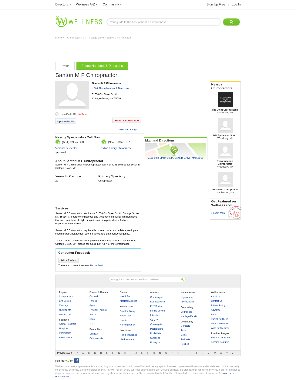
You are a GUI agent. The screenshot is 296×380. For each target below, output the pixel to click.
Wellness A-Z (85, 4)
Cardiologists (156, 297)
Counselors (186, 312)
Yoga (92, 323)
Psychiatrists (187, 297)
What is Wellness (219, 323)
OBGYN (154, 319)
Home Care (125, 315)
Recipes (185, 344)
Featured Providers (220, 337)
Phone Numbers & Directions (102, 66)
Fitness (93, 301)
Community (111, 4)
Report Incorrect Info (126, 120)
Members (185, 326)
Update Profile (65, 121)
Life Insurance (127, 339)
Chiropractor (73, 37)
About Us (215, 296)
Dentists (93, 333)
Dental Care (95, 329)
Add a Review (68, 260)
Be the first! (96, 265)
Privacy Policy (218, 305)
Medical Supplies (128, 301)
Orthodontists (96, 338)
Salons (92, 314)
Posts (183, 330)
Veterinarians (65, 337)
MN (85, 37)
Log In (236, 4)
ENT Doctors (156, 306)
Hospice (124, 320)
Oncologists (156, 324)
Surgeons (155, 338)
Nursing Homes (128, 324)
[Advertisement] (124, 49)
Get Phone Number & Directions (111, 88)
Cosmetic (94, 296)
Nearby (225, 86)
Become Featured (220, 342)
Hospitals (63, 328)
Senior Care (126, 306)
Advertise (215, 310)
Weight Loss (65, 314)
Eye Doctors (65, 301)
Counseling (187, 307)
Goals (184, 335)
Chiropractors (66, 296)
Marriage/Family (189, 316)
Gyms (92, 305)
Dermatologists (157, 301)
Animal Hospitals (67, 324)
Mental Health (188, 292)
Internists (155, 315)
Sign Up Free (216, 4)
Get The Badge (128, 129)
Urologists (155, 342)
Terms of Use (225, 373)
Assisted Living (127, 311)
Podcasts (185, 339)
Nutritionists (65, 310)
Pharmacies (65, 333)
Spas (92, 319)
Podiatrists (155, 333)
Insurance (125, 330)
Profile (64, 66)
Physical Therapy (98, 310)
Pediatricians (156, 329)
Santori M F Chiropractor (119, 37)
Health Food (126, 296)
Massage (63, 305)
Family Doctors (157, 310)
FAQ (213, 314)
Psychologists (187, 301)
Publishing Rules (219, 319)
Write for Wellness (220, 328)
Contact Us (216, 301)
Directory (61, 4)
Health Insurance (128, 335)
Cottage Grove (96, 37)
